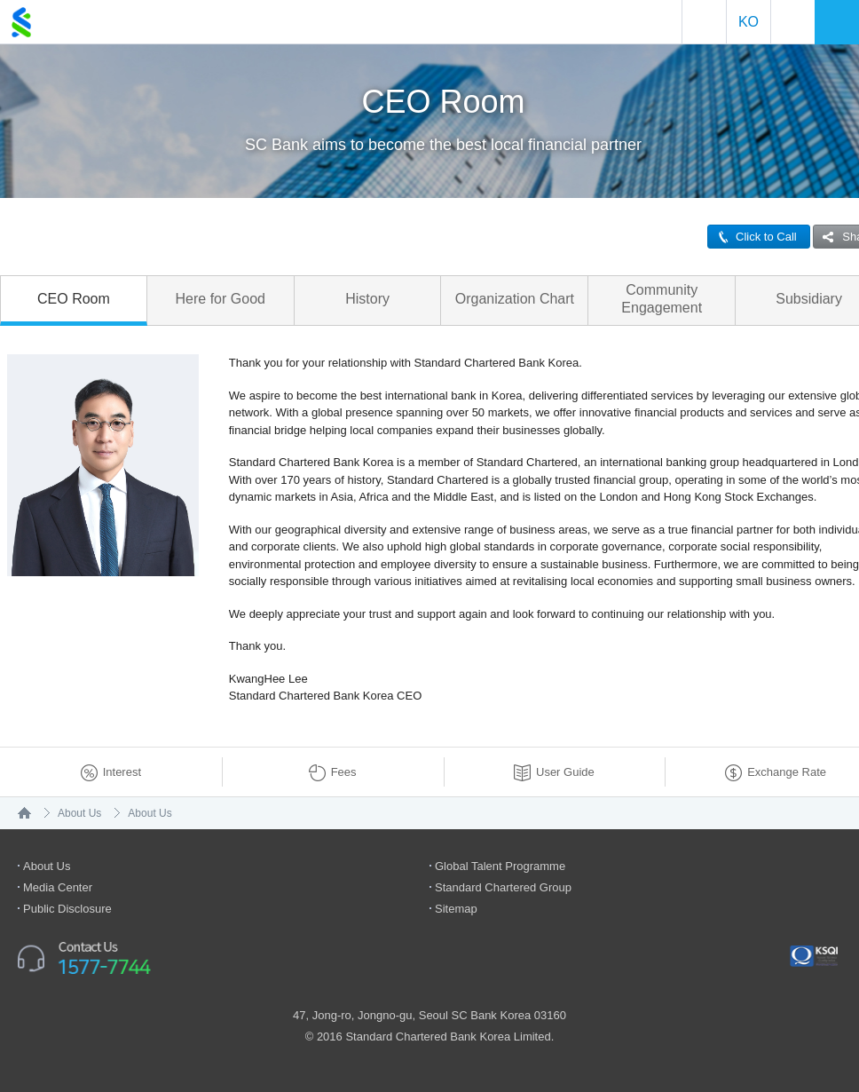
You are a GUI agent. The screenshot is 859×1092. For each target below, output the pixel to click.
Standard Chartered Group (503, 887)
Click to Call (752, 237)
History (367, 298)
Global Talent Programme (500, 866)
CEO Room (73, 298)
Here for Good (220, 298)
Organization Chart (514, 298)
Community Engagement (661, 298)
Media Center (57, 887)
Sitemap (456, 908)
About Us (79, 813)
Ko (748, 21)
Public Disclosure (67, 908)
